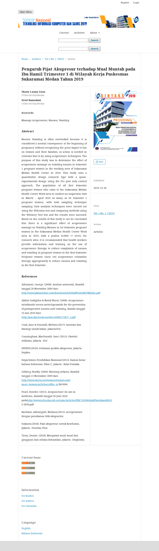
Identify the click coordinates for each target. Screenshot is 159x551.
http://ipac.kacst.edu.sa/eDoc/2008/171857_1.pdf (48, 317)
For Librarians (29, 505)
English (26, 528)
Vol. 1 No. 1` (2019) (54, 58)
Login (136, 2)
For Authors (28, 500)
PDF (100, 161)
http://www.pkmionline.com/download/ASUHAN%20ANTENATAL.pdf (61, 292)
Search (94, 40)
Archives (79, 32)
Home (25, 58)
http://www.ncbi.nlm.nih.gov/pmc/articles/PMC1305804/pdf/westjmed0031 (69, 400)
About (94, 32)
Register (125, 2)
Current (64, 32)
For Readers (28, 495)
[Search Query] (73, 40)
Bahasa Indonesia (32, 533)
